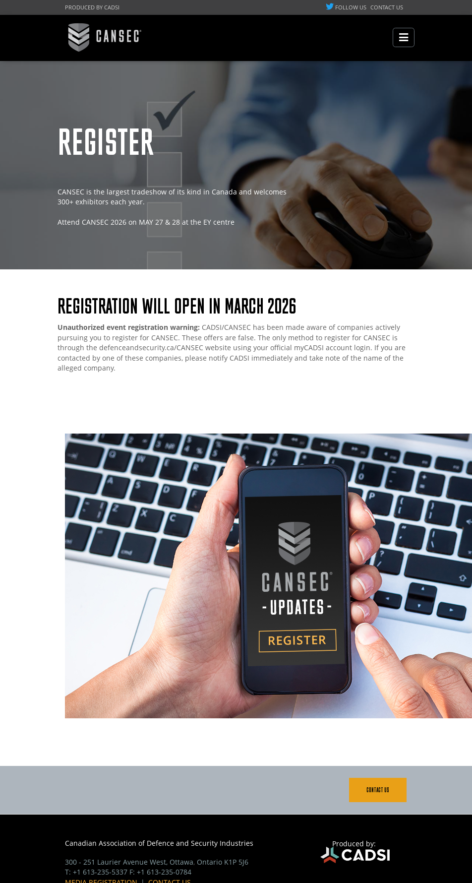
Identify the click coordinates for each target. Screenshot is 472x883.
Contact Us (377, 789)
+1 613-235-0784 (164, 872)
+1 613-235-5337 (100, 872)
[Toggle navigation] (403, 37)
